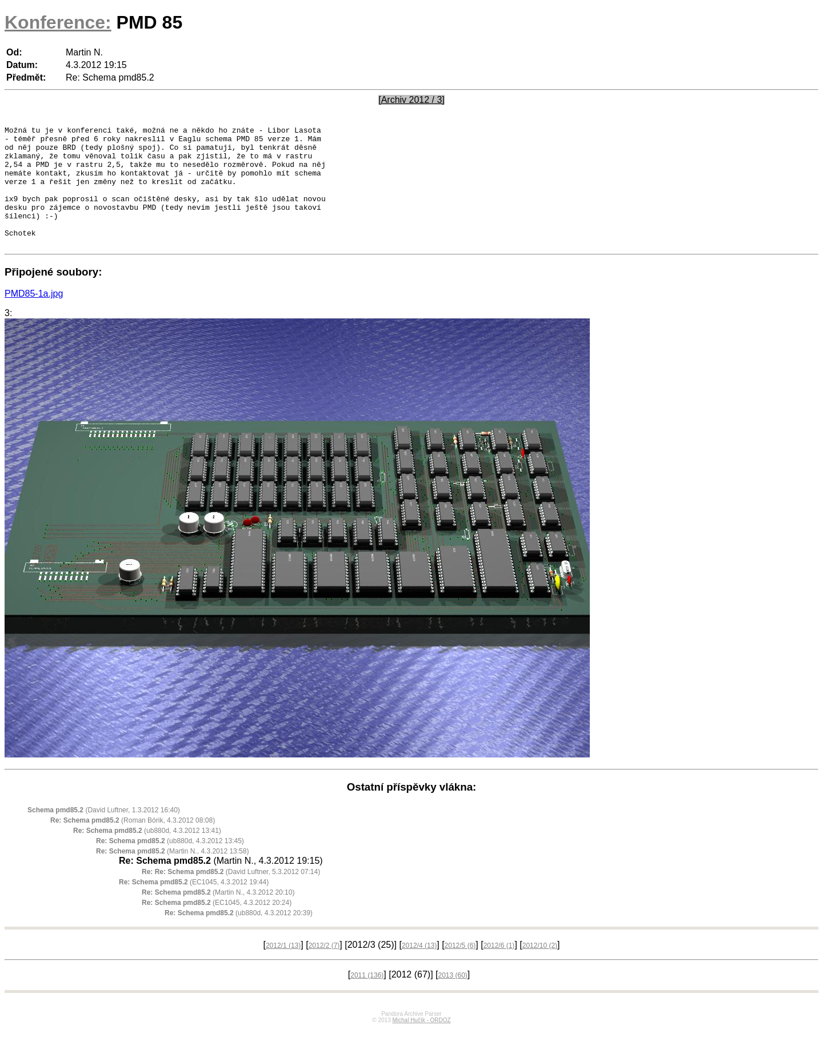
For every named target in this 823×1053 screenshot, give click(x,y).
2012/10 (539, 970)
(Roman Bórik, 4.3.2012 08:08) (132, 844)
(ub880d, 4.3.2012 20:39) (239, 937)
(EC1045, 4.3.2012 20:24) (216, 927)
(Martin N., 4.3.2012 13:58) (172, 875)
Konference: (58, 22)
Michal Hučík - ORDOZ (421, 1044)
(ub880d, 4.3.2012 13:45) (170, 865)
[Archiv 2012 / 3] (411, 100)
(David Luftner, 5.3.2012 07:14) (231, 896)
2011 (366, 999)
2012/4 (419, 970)
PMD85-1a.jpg (34, 317)
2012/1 (283, 970)
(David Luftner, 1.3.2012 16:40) (103, 834)
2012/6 (499, 970)
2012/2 (324, 970)
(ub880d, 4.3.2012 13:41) (147, 855)
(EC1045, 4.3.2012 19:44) (194, 906)
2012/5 (460, 970)
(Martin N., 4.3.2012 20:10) (218, 916)
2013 (452, 999)
